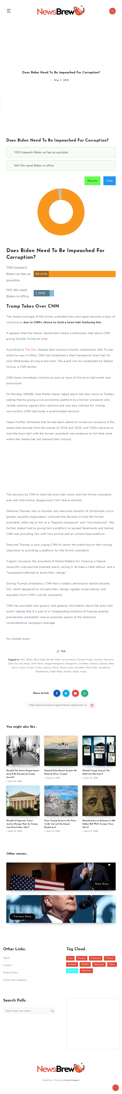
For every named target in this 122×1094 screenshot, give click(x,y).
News (112, 964)
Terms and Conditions (15, 980)
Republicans (42, 671)
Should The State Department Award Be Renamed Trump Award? (22, 774)
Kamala (94, 663)
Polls (63, 651)
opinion (47, 667)
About (6, 957)
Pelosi (56, 667)
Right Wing (56, 671)
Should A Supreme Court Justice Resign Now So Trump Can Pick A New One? (22, 824)
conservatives (68, 659)
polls (71, 667)
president (80, 667)
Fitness (109, 958)
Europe (81, 958)
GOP (33, 663)
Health (85, 964)
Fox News (24, 663)
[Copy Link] (61, 705)
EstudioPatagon (71, 1080)
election (98, 659)
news (22, 667)
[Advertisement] (61, 42)
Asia (70, 958)
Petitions (86, 970)
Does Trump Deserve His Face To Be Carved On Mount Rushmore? (60, 824)
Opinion (72, 970)
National (99, 964)
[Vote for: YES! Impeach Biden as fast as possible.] (61, 152)
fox (16, 663)
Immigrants (71, 663)
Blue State (40, 659)
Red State (91, 667)
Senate (67, 671)
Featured (95, 958)
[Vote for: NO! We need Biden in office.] (61, 165)
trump (83, 671)
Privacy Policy (10, 972)
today (76, 671)
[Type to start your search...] (29, 1010)
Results (92, 181)
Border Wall (53, 659)
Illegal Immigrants (54, 663)
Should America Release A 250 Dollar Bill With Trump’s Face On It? (98, 824)
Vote (109, 181)
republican (104, 667)
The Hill (30, 350)
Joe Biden (83, 663)
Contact (7, 965)
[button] (63, 152)
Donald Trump (85, 659)
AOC (22, 659)
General (72, 964)
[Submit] (52, 1010)
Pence (63, 667)
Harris (40, 663)
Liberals (103, 663)
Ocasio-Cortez (34, 667)
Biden (30, 659)
